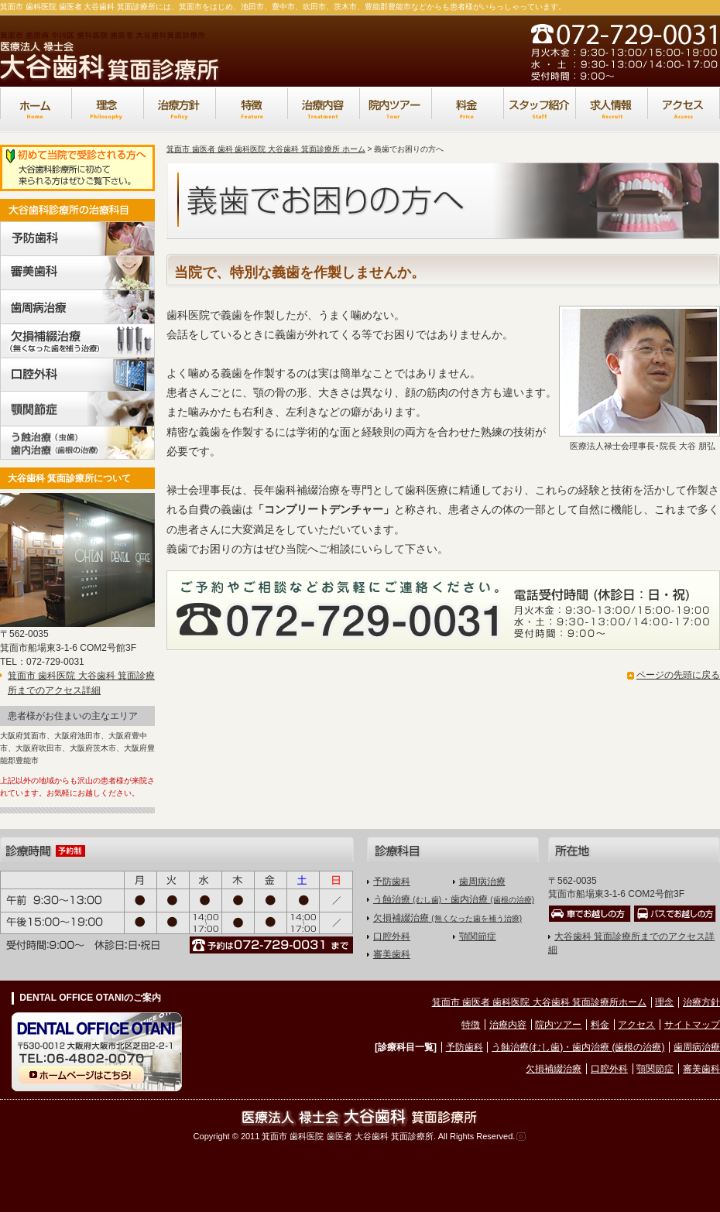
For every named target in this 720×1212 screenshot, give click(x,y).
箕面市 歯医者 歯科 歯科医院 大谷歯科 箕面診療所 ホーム (265, 149)
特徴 (470, 1024)
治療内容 (507, 1024)
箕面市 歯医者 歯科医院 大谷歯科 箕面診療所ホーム (539, 1002)
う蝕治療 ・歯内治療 (453, 899)
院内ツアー (558, 1024)
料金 (600, 1024)
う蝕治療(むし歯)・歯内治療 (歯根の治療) (578, 1047)
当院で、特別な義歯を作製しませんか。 (299, 272)
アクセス (636, 1024)
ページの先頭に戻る (678, 674)
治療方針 (701, 1002)
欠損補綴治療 (447, 917)
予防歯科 (391, 881)
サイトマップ (692, 1024)
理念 (664, 1002)
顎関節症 (477, 936)
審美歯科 (391, 954)
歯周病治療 (482, 881)
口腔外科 (391, 936)
